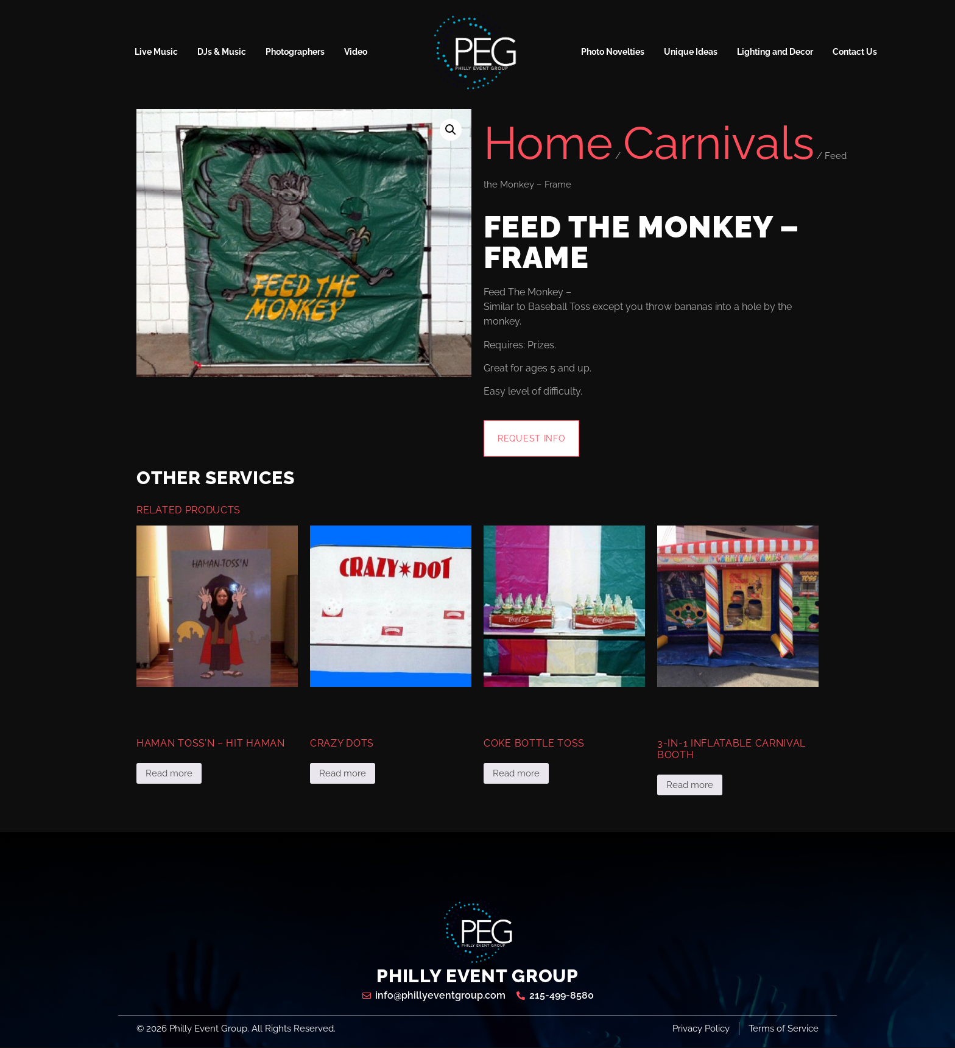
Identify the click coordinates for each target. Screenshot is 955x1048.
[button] (451, 130)
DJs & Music (221, 52)
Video (355, 52)
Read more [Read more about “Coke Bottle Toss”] (516, 773)
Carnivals (718, 143)
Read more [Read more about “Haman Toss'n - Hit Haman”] (169, 773)
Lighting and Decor (775, 52)
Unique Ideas (690, 52)
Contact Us (855, 52)
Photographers (295, 52)
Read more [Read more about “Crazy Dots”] (342, 773)
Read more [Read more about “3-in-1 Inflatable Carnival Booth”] (689, 785)
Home (548, 143)
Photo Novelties (612, 52)
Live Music (156, 52)
